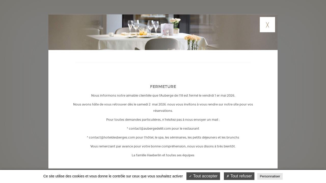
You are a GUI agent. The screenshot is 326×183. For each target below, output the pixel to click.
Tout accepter (203, 176)
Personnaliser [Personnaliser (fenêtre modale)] (270, 176)
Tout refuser (239, 176)
